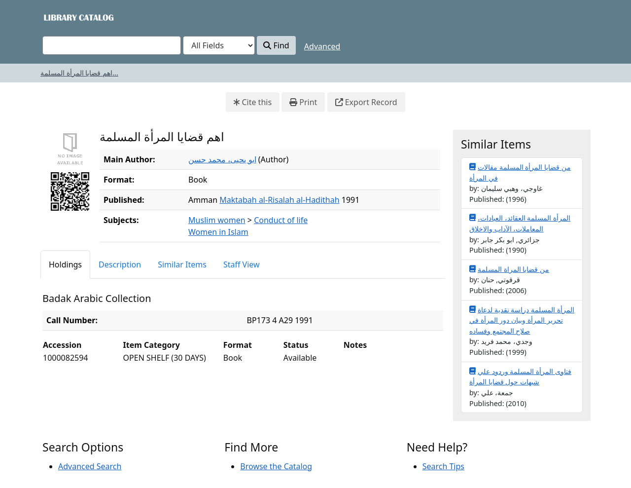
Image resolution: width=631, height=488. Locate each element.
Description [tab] (120, 264)
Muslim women (216, 220)
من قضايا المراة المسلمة (509, 269)
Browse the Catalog (276, 466)
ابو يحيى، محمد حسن (222, 159)
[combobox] (111, 45)
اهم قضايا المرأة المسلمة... (79, 72)
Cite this (253, 102)
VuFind (59, 17)
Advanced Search (89, 466)
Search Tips (443, 466)
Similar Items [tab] (182, 264)
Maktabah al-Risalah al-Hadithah (279, 199)
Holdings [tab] (65, 264)
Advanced (322, 46)
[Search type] (219, 45)
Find (276, 45)
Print (303, 102)
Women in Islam (218, 231)
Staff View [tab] (241, 264)
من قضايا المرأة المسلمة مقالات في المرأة (520, 172)
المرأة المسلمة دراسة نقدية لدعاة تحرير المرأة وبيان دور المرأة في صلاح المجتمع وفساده (521, 320)
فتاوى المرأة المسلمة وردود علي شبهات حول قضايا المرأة (520, 376)
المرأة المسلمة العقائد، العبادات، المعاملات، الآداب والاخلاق (519, 223)
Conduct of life (281, 220)
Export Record (366, 102)
